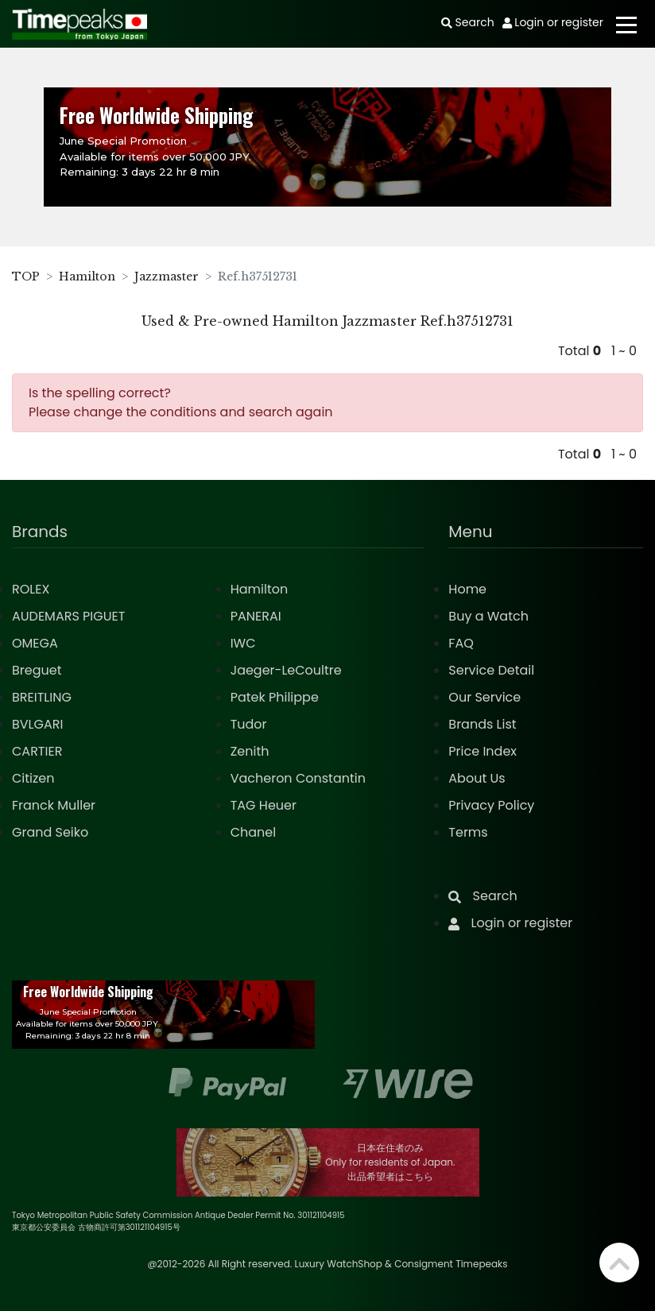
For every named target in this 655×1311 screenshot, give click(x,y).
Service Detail (491, 670)
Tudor (249, 724)
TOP (26, 276)
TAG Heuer (263, 805)
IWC (243, 643)
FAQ (460, 643)
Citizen (33, 778)
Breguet (37, 670)
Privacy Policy (491, 805)
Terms (467, 832)
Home (467, 589)
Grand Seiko (50, 832)
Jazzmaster (166, 276)
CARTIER (37, 751)
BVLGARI (37, 724)
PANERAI (256, 616)
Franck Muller (53, 805)
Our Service (484, 697)
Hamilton (87, 276)
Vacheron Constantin (298, 778)
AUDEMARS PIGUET (68, 616)
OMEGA (35, 643)
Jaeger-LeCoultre (286, 670)
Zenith (250, 751)
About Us (476, 778)
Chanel (254, 832)
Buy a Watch (488, 616)
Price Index (482, 751)
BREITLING (42, 697)
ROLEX (30, 589)
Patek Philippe (275, 697)
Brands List (482, 724)
